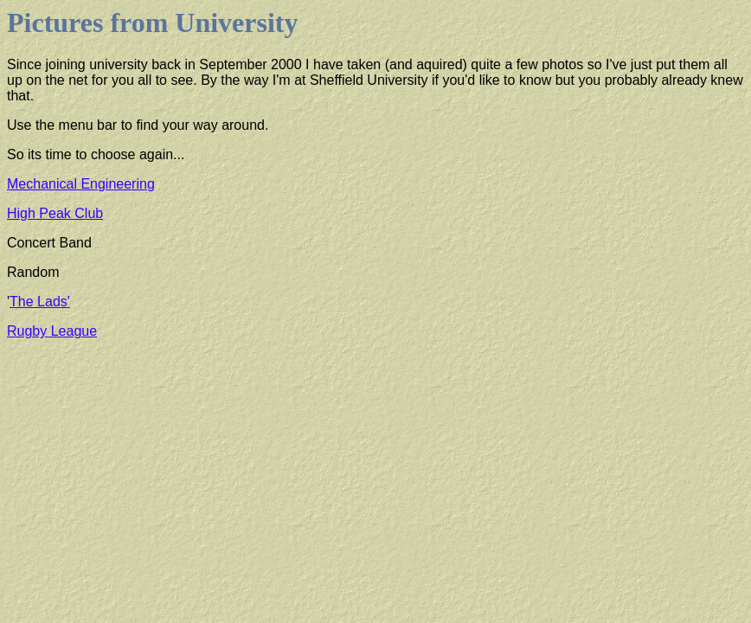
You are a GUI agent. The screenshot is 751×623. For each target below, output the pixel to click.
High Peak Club (55, 213)
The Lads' (40, 301)
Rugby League (52, 331)
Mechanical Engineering (81, 184)
